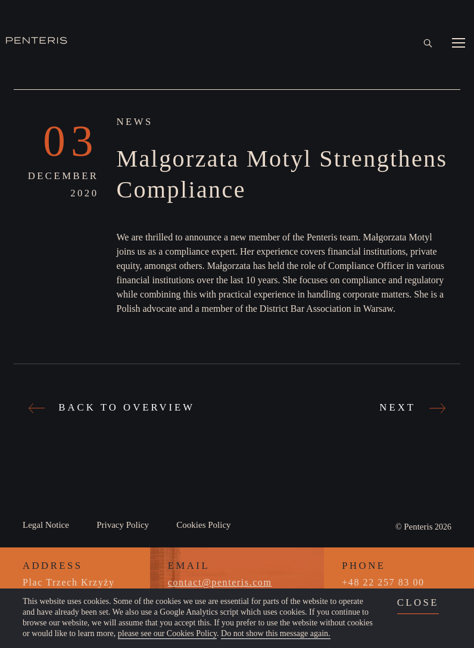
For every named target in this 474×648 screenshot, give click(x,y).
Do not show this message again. (275, 633)
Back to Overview (113, 408)
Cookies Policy (203, 525)
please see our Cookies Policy (167, 633)
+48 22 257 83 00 (383, 582)
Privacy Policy (122, 525)
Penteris (418, 526)
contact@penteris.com (220, 582)
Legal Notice (46, 525)
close (418, 602)
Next (410, 408)
